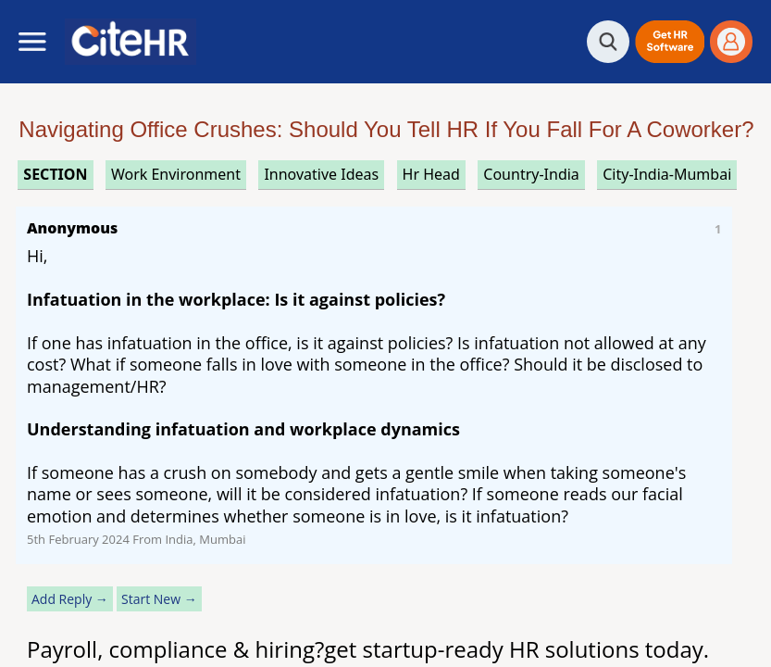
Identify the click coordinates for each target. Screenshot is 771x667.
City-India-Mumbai (667, 174)
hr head (431, 174)
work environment (176, 174)
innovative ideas (321, 174)
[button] (669, 41)
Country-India (531, 174)
